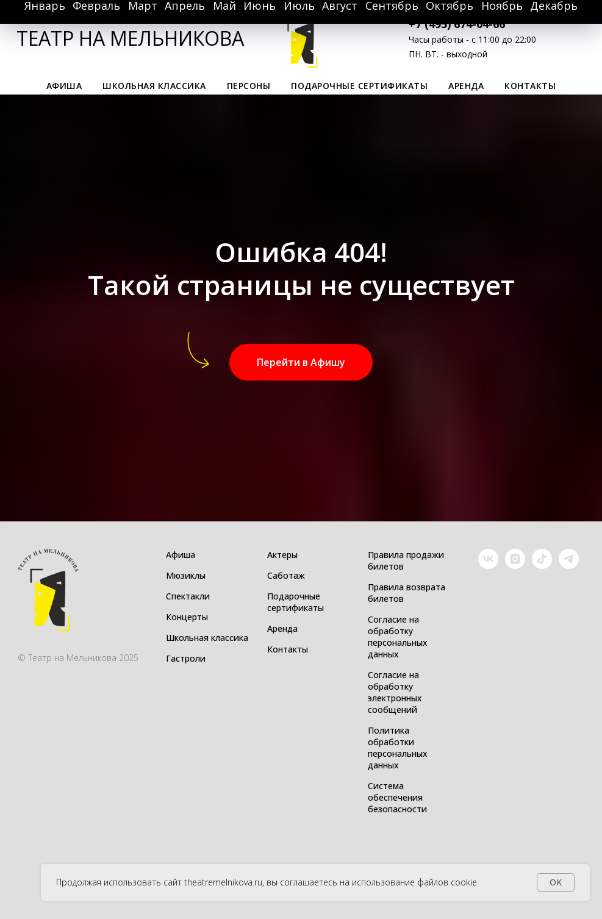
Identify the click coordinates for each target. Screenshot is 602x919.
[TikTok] (542, 565)
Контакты (530, 85)
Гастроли (186, 658)
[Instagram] (515, 565)
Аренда (466, 85)
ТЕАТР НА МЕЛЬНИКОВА (130, 38)
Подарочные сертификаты (359, 85)
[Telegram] (569, 565)
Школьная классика (154, 85)
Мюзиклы (186, 575)
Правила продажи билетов (406, 560)
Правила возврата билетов (406, 592)
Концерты (187, 617)
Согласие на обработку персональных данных (398, 636)
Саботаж (286, 575)
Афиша (180, 554)
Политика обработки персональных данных (398, 747)
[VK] (488, 565)
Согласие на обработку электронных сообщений (395, 692)
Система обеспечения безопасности (397, 797)
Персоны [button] (249, 85)
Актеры (282, 554)
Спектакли (188, 596)
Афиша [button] (64, 85)
